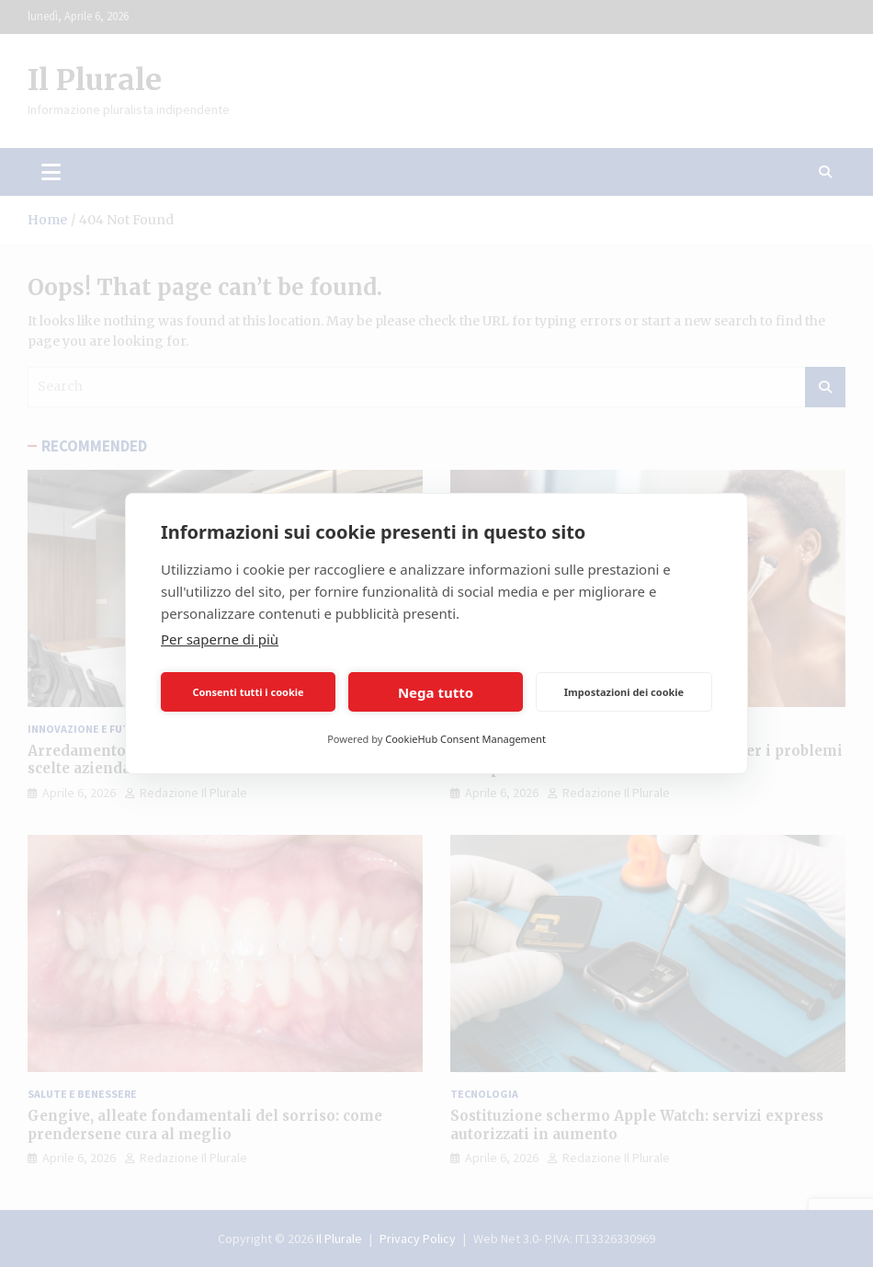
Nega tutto (435, 692)
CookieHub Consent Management (465, 739)
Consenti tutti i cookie (247, 692)
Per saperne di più (219, 639)
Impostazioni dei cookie (624, 692)
